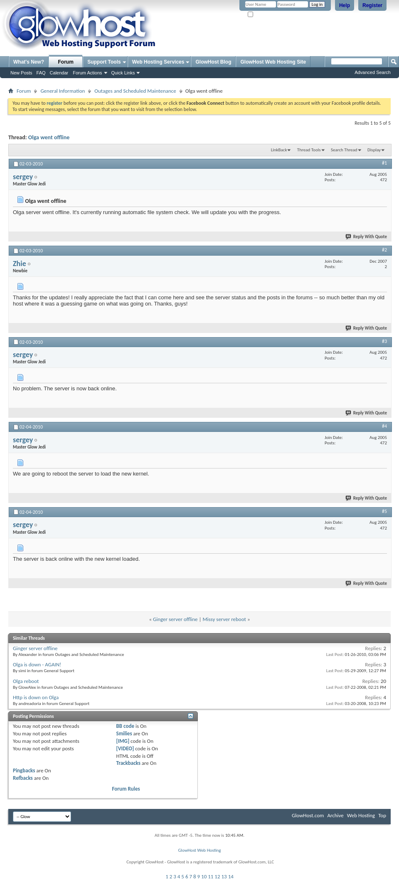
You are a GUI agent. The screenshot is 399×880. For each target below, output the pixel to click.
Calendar (59, 72)
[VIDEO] (125, 748)
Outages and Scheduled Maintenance (135, 91)
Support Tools (104, 62)
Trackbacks (128, 763)
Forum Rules (126, 789)
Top (382, 815)
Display (374, 150)
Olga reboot (26, 681)
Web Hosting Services (158, 62)
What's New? (28, 62)
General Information (62, 91)
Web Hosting (361, 815)
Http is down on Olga (36, 697)
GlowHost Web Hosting (199, 850)
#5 (384, 511)
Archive (335, 815)
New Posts (21, 72)
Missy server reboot (224, 619)
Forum (66, 62)
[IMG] (123, 741)
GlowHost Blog (213, 62)
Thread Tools (309, 150)
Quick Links (123, 72)
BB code (125, 726)
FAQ (41, 72)
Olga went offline (48, 137)
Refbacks (23, 778)
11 (210, 876)
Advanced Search (373, 72)
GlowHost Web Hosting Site (273, 62)
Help (344, 5)
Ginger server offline (175, 619)
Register (372, 5)
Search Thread (344, 150)
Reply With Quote (366, 236)
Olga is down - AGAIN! (37, 664)
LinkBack (279, 150)
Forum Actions (87, 72)
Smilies (124, 733)
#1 (384, 163)
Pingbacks (24, 770)
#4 (384, 426)
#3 (384, 341)
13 (224, 876)
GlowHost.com (308, 815)
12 (217, 876)
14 (231, 876)
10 (204, 876)
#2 (384, 250)
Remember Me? (266, 14)
